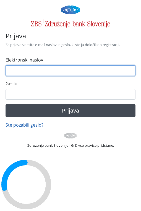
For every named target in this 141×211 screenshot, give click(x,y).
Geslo (11, 84)
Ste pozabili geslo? (24, 125)
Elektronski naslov (24, 60)
